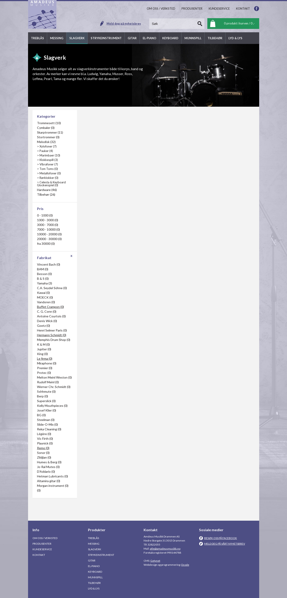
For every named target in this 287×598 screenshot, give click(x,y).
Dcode (185, 564)
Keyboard (95, 571)
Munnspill (95, 577)
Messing (93, 543)
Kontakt (39, 555)
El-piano (94, 566)
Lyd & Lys (93, 588)
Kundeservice (42, 549)
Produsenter (42, 543)
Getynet (155, 560)
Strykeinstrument (101, 555)
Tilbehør (94, 583)
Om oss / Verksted (45, 538)
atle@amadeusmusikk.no (165, 548)
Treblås (93, 538)
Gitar (91, 560)
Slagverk (94, 549)
